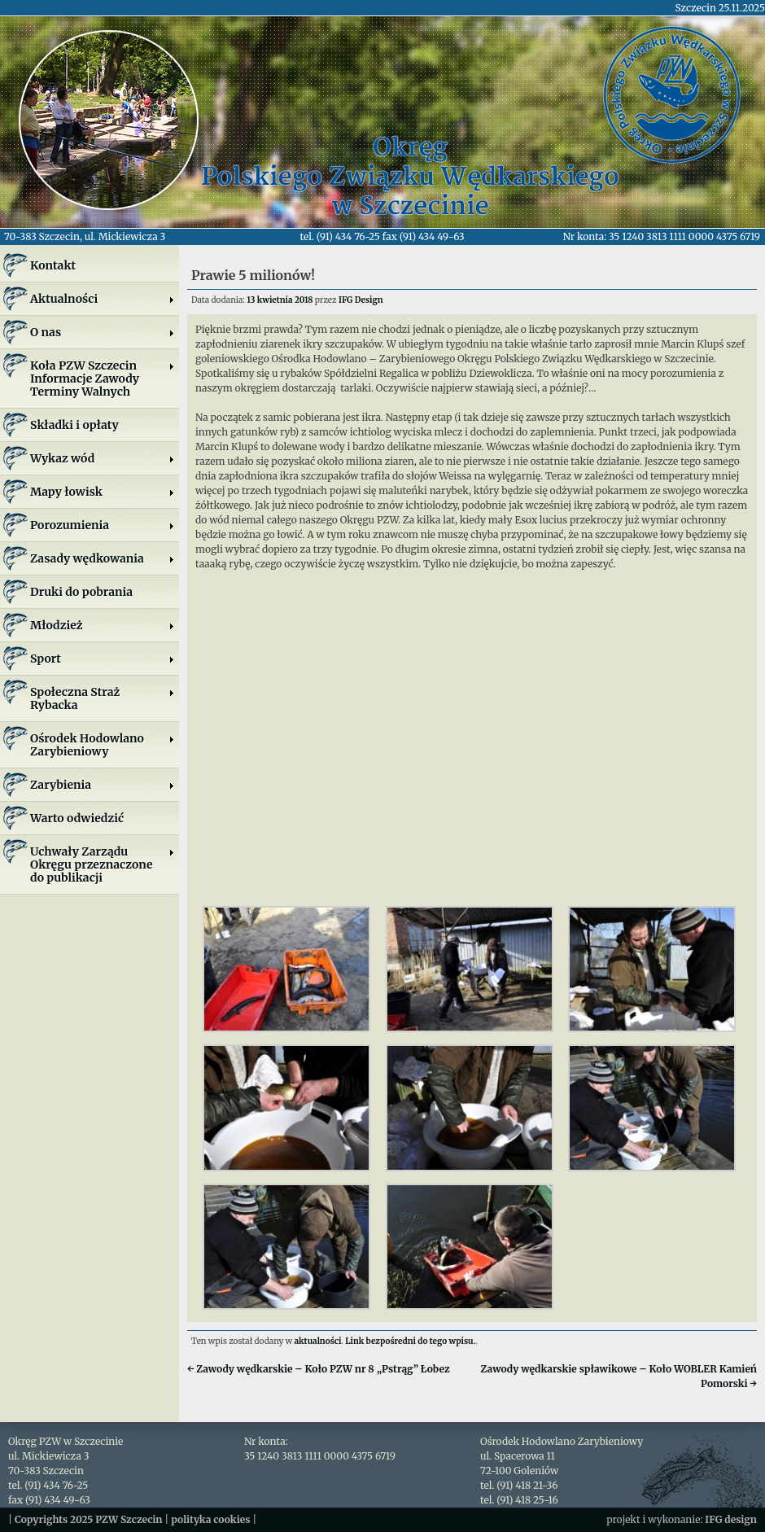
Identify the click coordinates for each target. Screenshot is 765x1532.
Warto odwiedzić (77, 818)
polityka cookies (210, 1519)
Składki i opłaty (74, 425)
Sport (102, 658)
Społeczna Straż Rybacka (102, 698)
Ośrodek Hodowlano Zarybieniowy (102, 745)
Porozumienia (102, 525)
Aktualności (102, 298)
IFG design (731, 1519)
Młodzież (102, 625)
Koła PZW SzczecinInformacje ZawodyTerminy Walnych (102, 378)
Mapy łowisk (102, 491)
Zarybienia (102, 784)
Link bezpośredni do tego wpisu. (410, 1341)
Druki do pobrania (81, 591)
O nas (102, 332)
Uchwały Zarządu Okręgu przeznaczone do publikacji (102, 864)
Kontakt (53, 265)
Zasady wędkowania (102, 558)
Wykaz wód (102, 458)
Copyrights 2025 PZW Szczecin (89, 1519)
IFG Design (361, 300)
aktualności (318, 1341)
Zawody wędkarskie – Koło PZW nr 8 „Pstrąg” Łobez (318, 1369)
